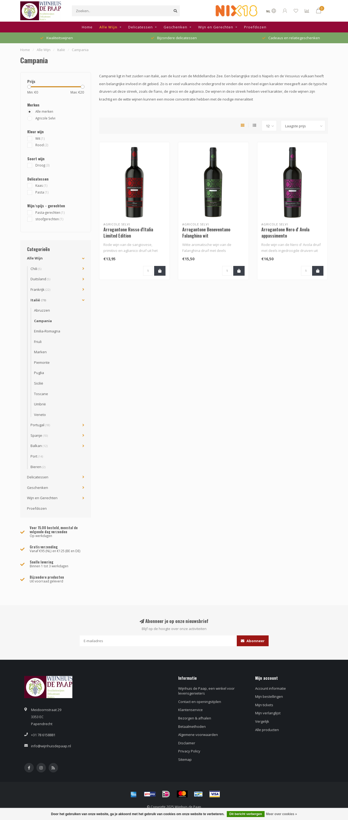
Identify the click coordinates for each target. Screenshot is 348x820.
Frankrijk (40, 289)
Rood (41, 145)
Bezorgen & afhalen (194, 718)
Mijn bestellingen (269, 696)
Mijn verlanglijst (268, 713)
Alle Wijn (108, 27)
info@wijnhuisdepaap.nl (51, 746)
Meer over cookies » (281, 814)
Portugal (40, 424)
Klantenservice (190, 709)
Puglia (39, 372)
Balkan (39, 445)
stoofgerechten (49, 219)
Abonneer (253, 640)
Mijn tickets (264, 704)
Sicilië (38, 383)
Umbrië (40, 404)
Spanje (39, 435)
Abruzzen (42, 310)
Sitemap (185, 759)
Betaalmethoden (192, 726)
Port (37, 456)
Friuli (38, 341)
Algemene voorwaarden (198, 734)
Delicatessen (140, 27)
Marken (40, 351)
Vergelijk (262, 721)
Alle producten (267, 729)
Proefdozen (255, 27)
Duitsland (40, 278)
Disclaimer (186, 743)
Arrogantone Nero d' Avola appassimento (285, 232)
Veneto (40, 414)
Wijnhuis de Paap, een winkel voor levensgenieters (206, 691)
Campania (43, 320)
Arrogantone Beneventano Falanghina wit (206, 232)
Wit (40, 138)
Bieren (38, 466)
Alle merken (44, 111)
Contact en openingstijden (199, 701)
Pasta (42, 192)
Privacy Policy (189, 751)
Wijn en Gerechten (215, 27)
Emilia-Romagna (47, 331)
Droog (42, 165)
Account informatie (270, 688)
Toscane (41, 393)
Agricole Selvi (45, 118)
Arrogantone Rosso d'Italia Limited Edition (128, 232)
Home (87, 27)
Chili (36, 268)
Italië (38, 300)
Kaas (41, 185)
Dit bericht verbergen (245, 814)
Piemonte (42, 362)
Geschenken (175, 27)
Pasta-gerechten (50, 212)
